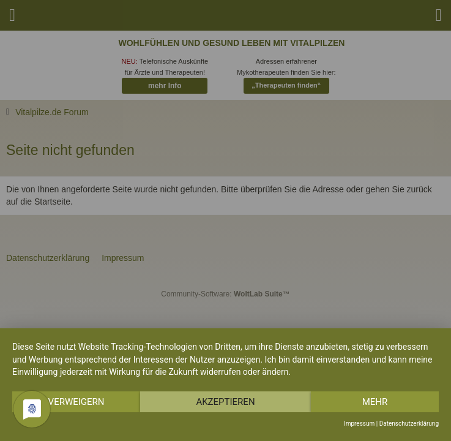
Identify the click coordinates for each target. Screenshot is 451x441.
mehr (375, 401)
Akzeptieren (225, 401)
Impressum (359, 423)
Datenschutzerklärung (409, 423)
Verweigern (76, 401)
